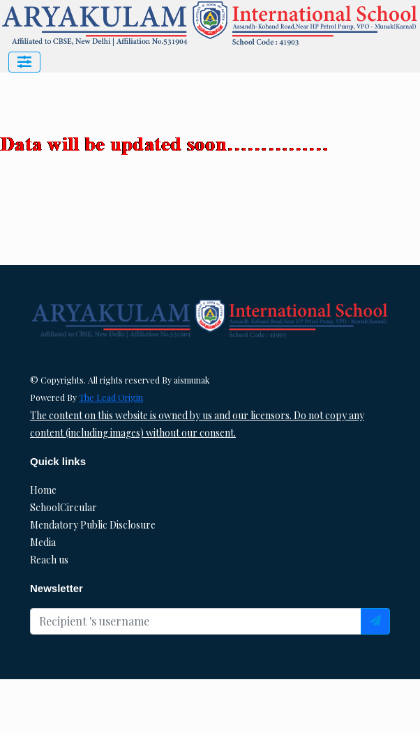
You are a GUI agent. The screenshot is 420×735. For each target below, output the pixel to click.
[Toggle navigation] (24, 62)
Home (43, 490)
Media (43, 542)
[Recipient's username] (195, 621)
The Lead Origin (111, 397)
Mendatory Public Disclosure (93, 524)
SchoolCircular (63, 507)
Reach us (49, 559)
